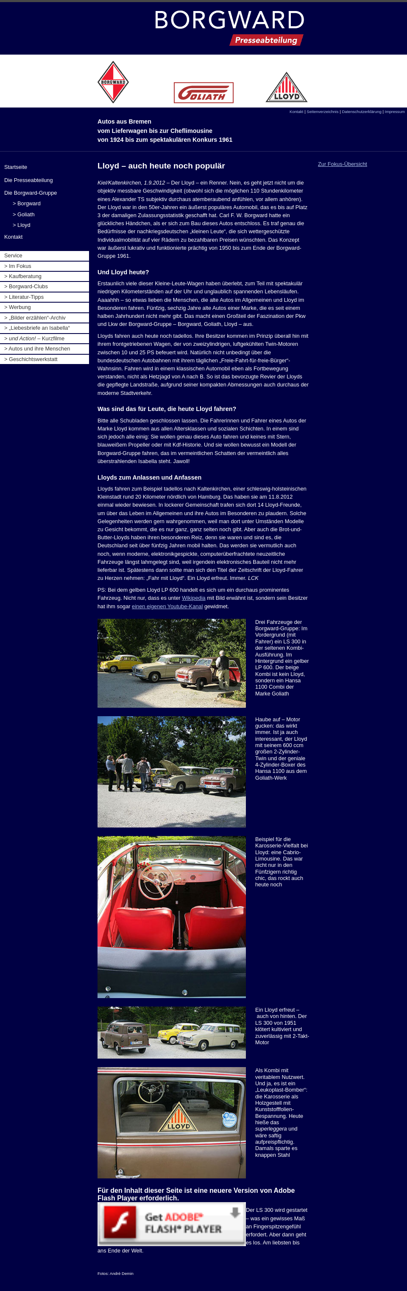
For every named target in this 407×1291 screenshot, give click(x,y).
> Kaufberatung (23, 276)
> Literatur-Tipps (24, 297)
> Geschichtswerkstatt (31, 359)
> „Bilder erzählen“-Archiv (35, 317)
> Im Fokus (17, 266)
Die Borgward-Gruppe (30, 193)
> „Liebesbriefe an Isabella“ (37, 328)
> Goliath (24, 214)
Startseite (15, 167)
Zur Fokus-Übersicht (342, 164)
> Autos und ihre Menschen (37, 348)
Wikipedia (193, 598)
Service (13, 255)
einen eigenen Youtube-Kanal (167, 606)
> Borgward (27, 203)
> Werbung (17, 307)
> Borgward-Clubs (26, 286)
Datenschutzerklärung (361, 111)
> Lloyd (22, 225)
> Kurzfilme (34, 338)
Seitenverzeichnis (322, 111)
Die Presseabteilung (28, 180)
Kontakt (297, 111)
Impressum (395, 111)
